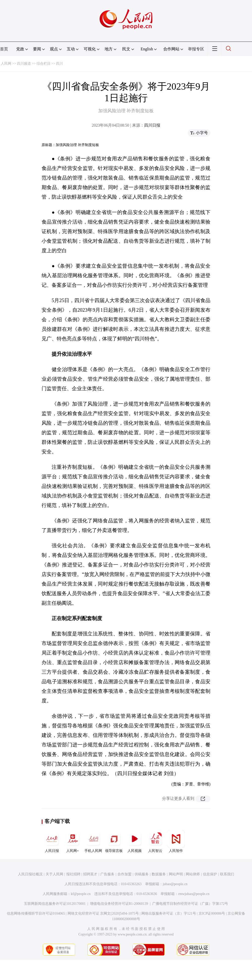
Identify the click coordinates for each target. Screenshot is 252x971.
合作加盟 (124, 874)
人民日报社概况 (30, 874)
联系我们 (227, 874)
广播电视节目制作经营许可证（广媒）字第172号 (190, 904)
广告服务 (107, 874)
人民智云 (155, 841)
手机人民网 (93, 841)
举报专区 (196, 49)
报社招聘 (73, 874)
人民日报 (52, 841)
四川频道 (24, 63)
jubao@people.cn (175, 884)
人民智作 (176, 841)
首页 (4, 49)
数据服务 (159, 874)
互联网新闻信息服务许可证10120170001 (55, 904)
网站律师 (193, 874)
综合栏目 (44, 63)
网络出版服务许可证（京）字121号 (168, 913)
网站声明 (176, 874)
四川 (59, 63)
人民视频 (134, 841)
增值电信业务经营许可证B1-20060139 (119, 904)
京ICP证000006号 (212, 913)
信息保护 (210, 874)
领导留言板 (114, 841)
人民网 (6, 63)
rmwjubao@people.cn (193, 894)
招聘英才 (90, 874)
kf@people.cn (81, 894)
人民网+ (72, 841)
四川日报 (152, 125)
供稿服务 (142, 874)
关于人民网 (54, 874)
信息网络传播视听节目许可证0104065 (36, 913)
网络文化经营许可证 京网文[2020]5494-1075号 (103, 913)
